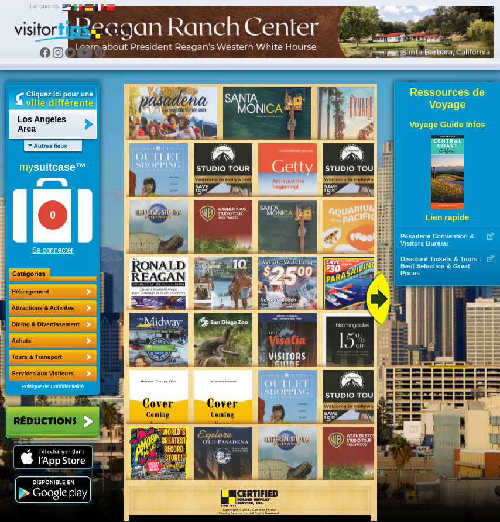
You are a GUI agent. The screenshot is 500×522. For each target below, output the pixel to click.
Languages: (45, 6)
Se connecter (53, 250)
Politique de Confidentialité (53, 386)
